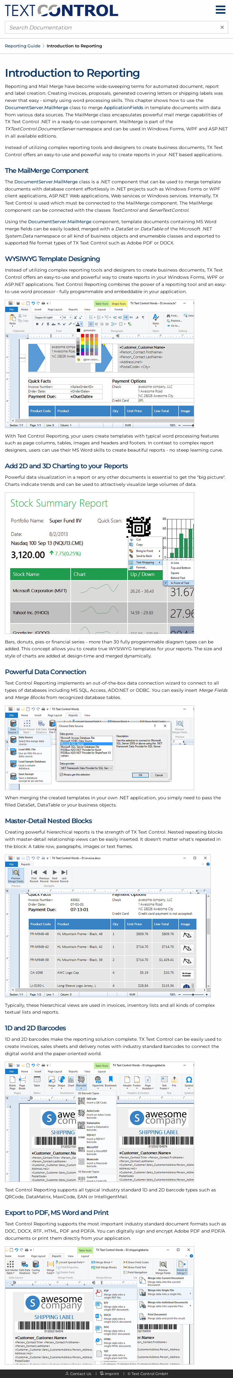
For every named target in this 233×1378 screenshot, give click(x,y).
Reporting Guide (22, 45)
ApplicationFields (123, 107)
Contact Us (80, 1373)
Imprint (112, 1373)
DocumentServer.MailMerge (36, 107)
